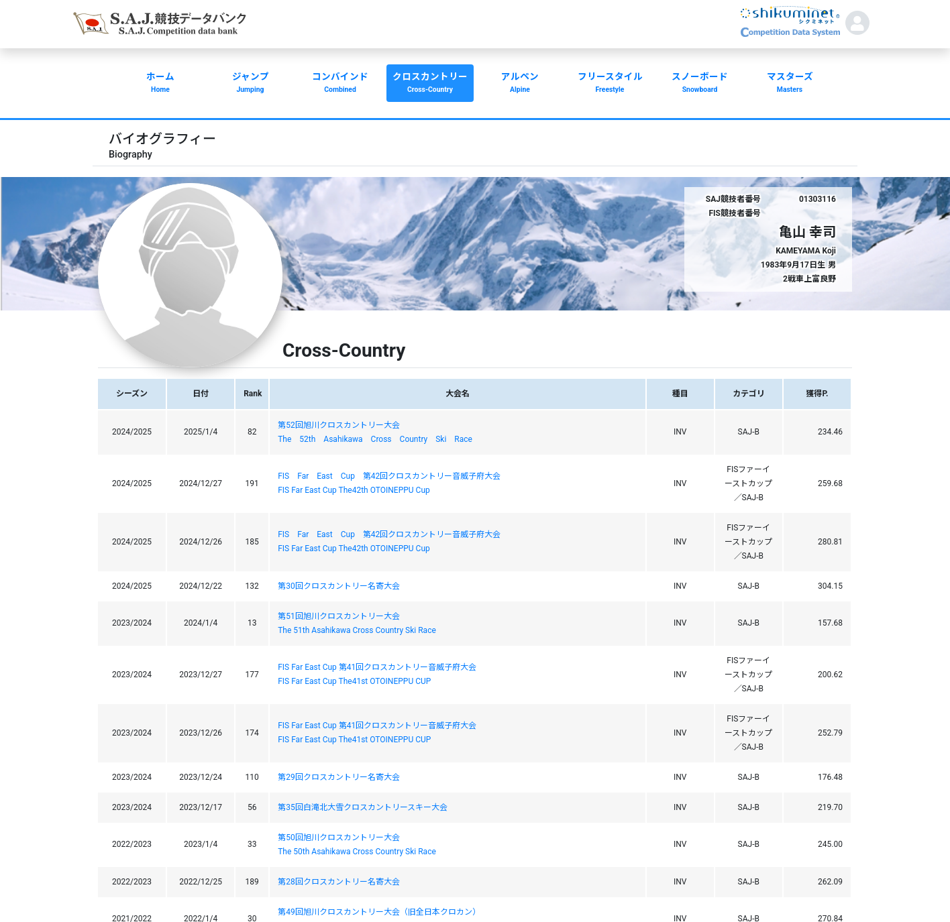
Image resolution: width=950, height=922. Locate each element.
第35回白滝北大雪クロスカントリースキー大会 (362, 807)
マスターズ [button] (789, 84)
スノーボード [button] (700, 84)
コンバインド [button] (340, 84)
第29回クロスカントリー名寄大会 (339, 777)
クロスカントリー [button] (430, 84)
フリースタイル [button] (610, 84)
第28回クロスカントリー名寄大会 (339, 881)
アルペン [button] (520, 84)
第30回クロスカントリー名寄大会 (339, 586)
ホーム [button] (160, 84)
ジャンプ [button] (250, 84)
